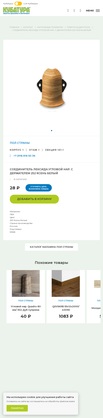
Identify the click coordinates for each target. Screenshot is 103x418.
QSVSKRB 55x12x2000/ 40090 (65, 308)
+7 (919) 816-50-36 (24, 155)
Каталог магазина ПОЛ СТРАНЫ (51, 246)
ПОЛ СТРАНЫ (20, 142)
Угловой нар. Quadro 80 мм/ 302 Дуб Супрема (26, 308)
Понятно (17, 408)
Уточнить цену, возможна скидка (39, 188)
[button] (51, 130)
